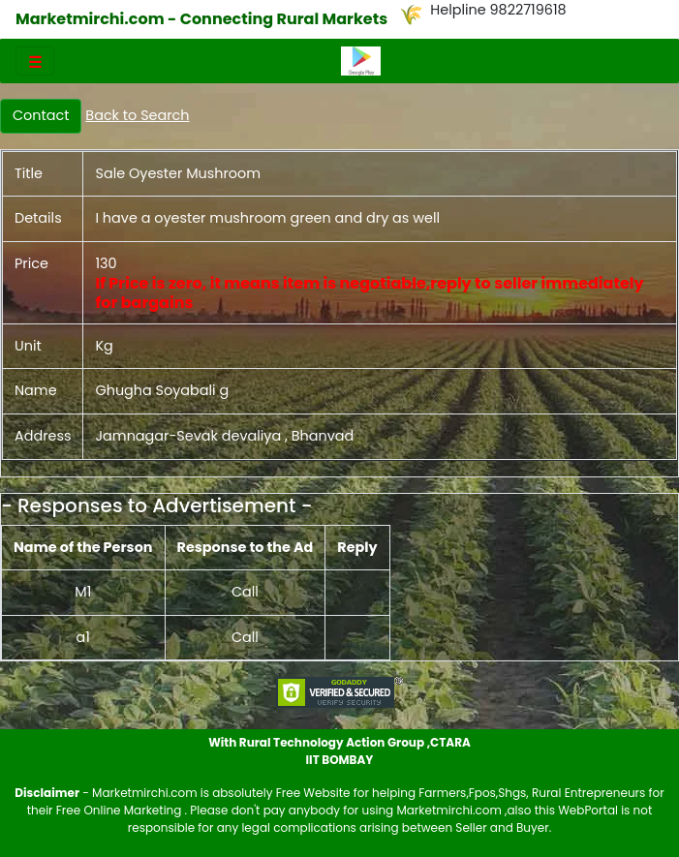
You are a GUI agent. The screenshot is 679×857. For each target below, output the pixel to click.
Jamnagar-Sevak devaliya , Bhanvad (224, 435)
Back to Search (137, 115)
